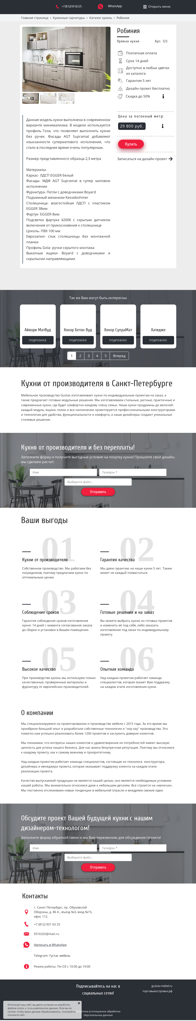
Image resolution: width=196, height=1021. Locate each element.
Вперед (119, 355)
